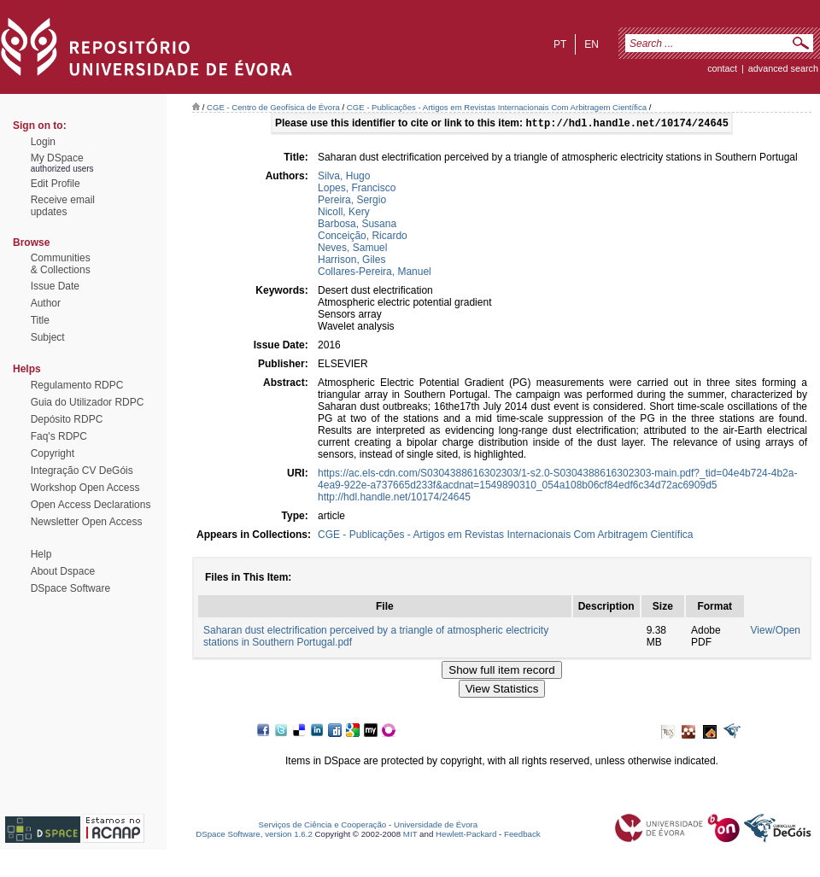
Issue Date (55, 286)
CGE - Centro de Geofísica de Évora (273, 107)
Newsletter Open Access (87, 522)
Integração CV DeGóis (82, 471)
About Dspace (63, 571)
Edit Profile (55, 184)
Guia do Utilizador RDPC (87, 402)
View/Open (775, 632)
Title (40, 320)
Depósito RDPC (67, 419)
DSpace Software (70, 588)
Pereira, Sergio (352, 202)
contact (722, 68)
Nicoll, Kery (344, 213)
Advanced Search (783, 68)
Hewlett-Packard (466, 835)
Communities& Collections (61, 264)
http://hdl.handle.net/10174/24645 (394, 499)
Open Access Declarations (91, 505)
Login (43, 142)
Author (46, 303)
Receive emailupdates (63, 206)
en (591, 44)
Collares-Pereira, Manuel (374, 273)
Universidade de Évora (435, 826)
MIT (410, 835)
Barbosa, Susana (357, 225)
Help (41, 554)
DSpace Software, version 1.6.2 (254, 835)
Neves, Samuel (352, 249)
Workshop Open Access (85, 488)
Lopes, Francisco (356, 190)
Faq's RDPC (59, 436)
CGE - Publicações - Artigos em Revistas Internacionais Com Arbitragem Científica (497, 107)
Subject (48, 337)
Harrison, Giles (351, 261)
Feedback (522, 835)
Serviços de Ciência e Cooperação (323, 826)
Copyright (52, 453)
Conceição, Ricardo (362, 237)
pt (560, 44)
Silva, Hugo (344, 178)
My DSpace (57, 158)
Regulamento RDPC (77, 385)
